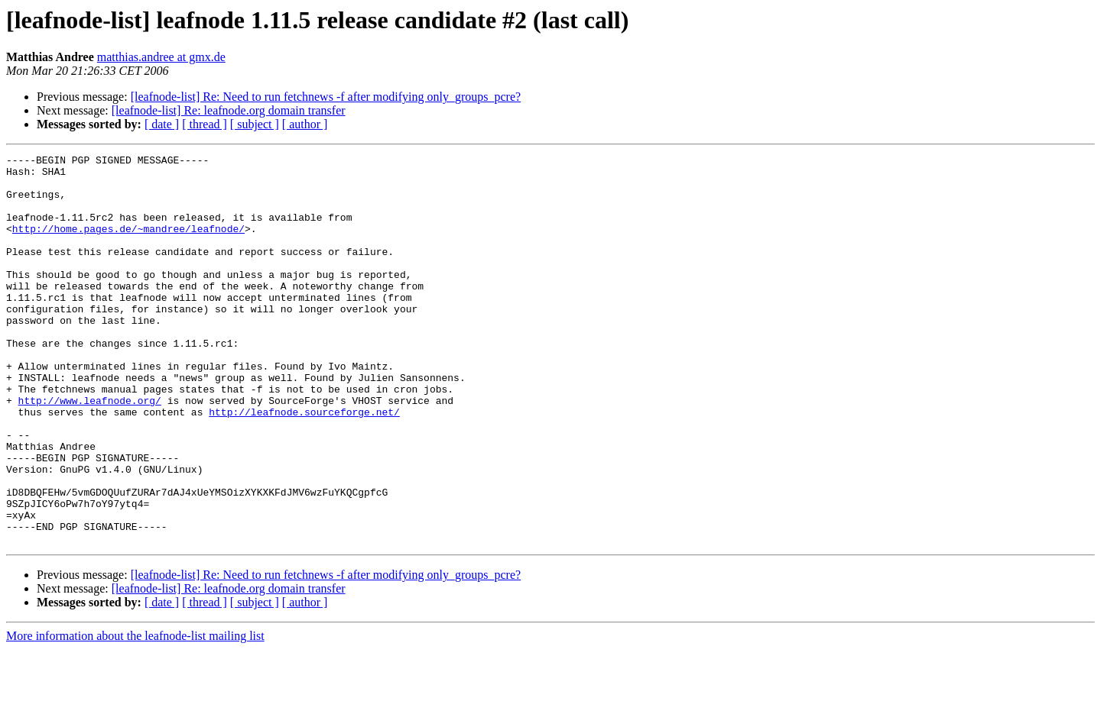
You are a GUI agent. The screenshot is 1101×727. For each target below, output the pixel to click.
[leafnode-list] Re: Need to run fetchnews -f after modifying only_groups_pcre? (326, 96)
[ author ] (305, 124)
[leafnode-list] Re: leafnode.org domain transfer (229, 110)
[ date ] (162, 124)
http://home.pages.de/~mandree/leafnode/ (128, 244)
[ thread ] (204, 124)
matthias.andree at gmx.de (161, 56)
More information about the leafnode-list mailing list (135, 713)
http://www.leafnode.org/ (89, 450)
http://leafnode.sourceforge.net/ (304, 464)
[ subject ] (254, 124)
